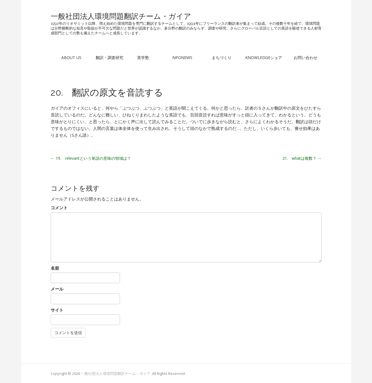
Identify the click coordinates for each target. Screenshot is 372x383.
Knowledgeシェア (263, 57)
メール (57, 289)
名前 (55, 268)
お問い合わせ (305, 57)
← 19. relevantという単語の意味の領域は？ (91, 158)
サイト (57, 310)
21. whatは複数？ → (302, 158)
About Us (71, 57)
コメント (59, 207)
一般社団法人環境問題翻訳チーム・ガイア (121, 16)
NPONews (182, 57)
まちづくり (221, 57)
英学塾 (143, 57)
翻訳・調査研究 (109, 57)
